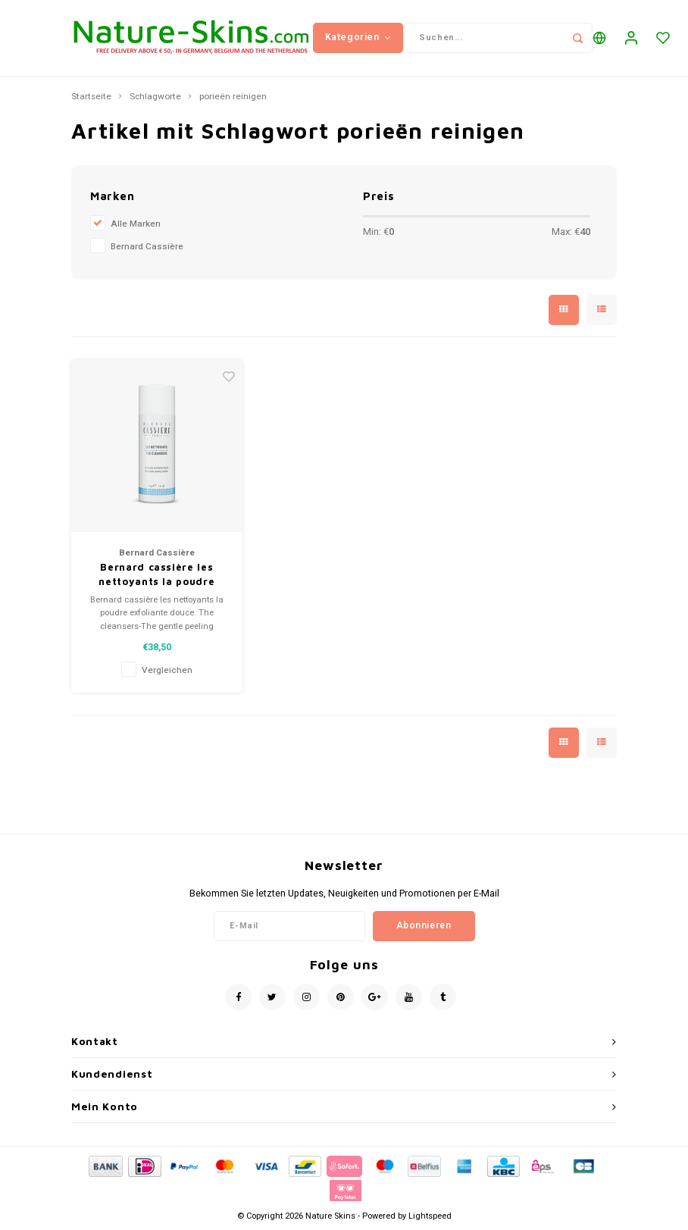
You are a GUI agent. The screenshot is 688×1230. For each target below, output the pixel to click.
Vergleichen (167, 670)
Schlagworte (155, 97)
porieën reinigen (233, 97)
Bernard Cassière (147, 246)
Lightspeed (430, 1216)
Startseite (91, 97)
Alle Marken (136, 224)
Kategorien (358, 37)
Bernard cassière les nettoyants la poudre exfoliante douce (156, 575)
